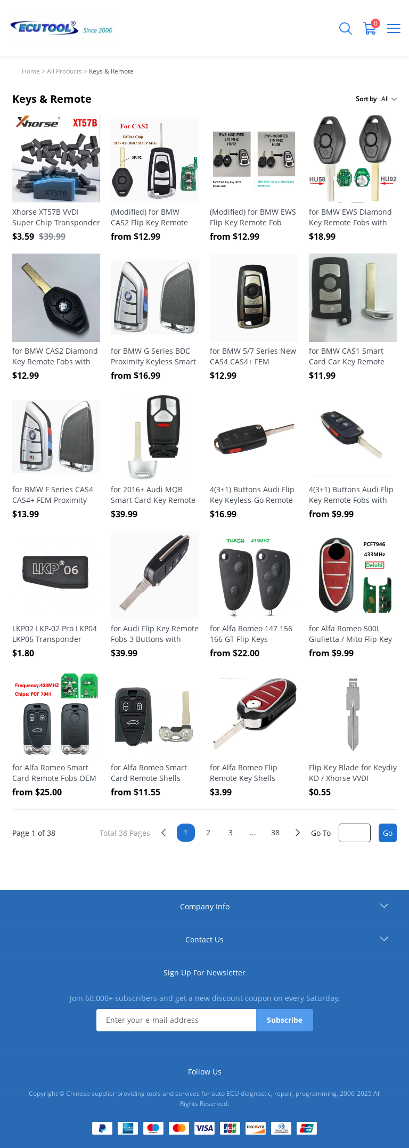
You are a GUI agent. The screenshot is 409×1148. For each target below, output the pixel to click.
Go (387, 833)
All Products (64, 71)
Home (31, 71)
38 (275, 832)
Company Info (205, 906)
